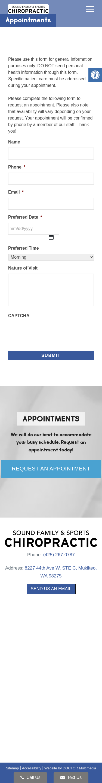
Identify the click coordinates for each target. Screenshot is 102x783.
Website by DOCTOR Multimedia (70, 768)
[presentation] (49, 331)
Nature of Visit (23, 268)
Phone (16, 167)
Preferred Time (23, 248)
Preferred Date (25, 217)
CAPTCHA (18, 315)
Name (14, 142)
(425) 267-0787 (59, 554)
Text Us (71, 777)
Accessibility (31, 768)
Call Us (30, 777)
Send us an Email (51, 588)
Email (16, 192)
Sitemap (12, 768)
